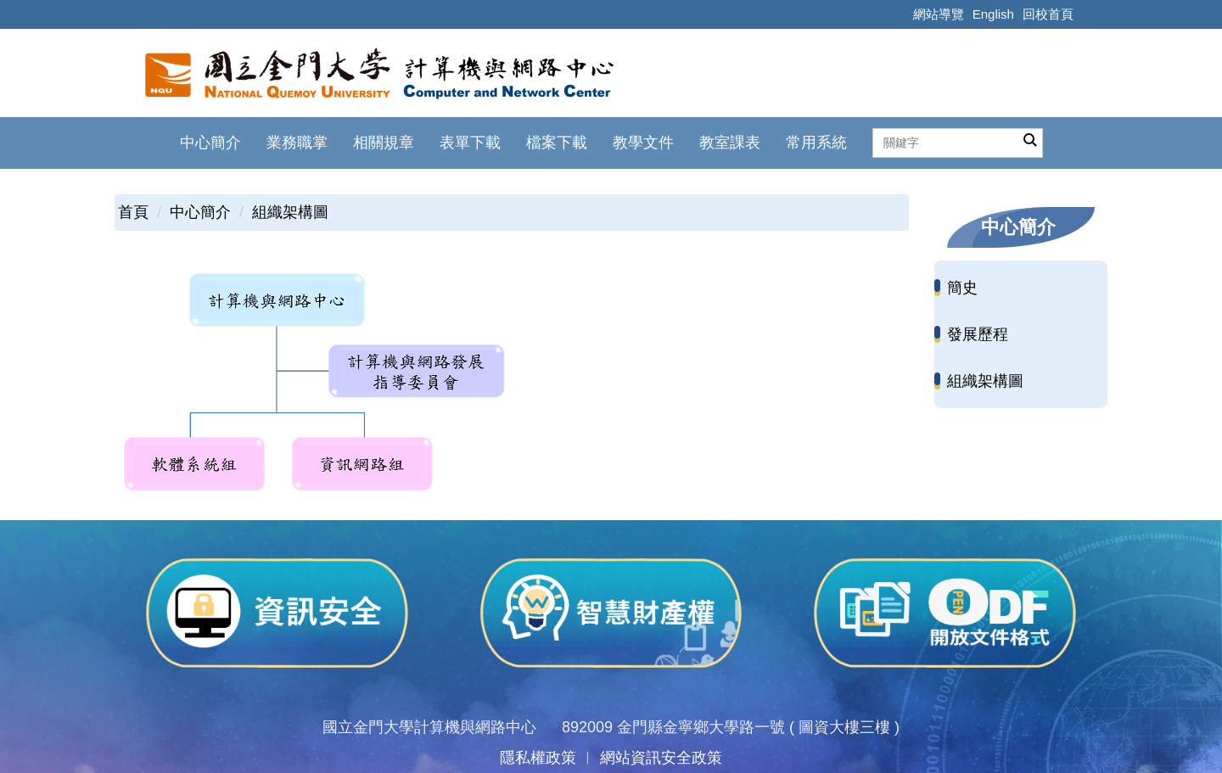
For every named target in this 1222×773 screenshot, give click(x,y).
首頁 (133, 212)
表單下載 (470, 142)
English (993, 14)
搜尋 (1030, 141)
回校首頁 (1048, 14)
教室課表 (729, 142)
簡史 (962, 287)
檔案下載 (556, 142)
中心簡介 (200, 212)
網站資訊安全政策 (661, 757)
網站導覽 (938, 14)
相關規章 (383, 142)
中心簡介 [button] (210, 142)
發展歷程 (977, 334)
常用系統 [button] (816, 142)
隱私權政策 (538, 757)
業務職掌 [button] (297, 142)
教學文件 (643, 142)
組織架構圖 (290, 212)
